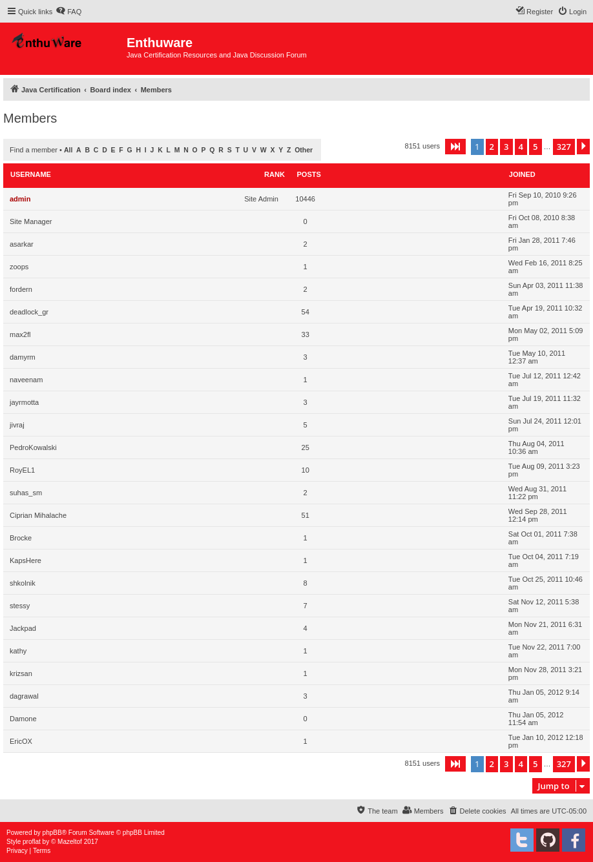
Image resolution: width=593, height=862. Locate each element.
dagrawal (24, 696)
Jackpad (23, 628)
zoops (19, 267)
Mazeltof (69, 841)
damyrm (23, 357)
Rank (274, 174)
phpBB (52, 832)
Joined (522, 174)
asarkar (22, 244)
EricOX (21, 741)
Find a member (33, 150)
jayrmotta (24, 402)
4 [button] (521, 146)
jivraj (17, 425)
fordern (21, 289)
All (68, 150)
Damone (23, 719)
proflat (32, 841)
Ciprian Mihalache (38, 515)
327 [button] (564, 146)
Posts (309, 174)
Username (30, 174)
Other (304, 150)
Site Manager (31, 221)
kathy (18, 651)
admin (20, 199)
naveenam (26, 380)
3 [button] (506, 146)
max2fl (20, 334)
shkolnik (23, 583)
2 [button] (492, 146)
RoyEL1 (22, 470)
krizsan (21, 673)
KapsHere (25, 560)
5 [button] (535, 146)
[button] (455, 146)
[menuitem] (68, 11)
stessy (20, 606)
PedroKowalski (33, 447)
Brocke (21, 538)
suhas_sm (26, 493)
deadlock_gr (29, 312)
